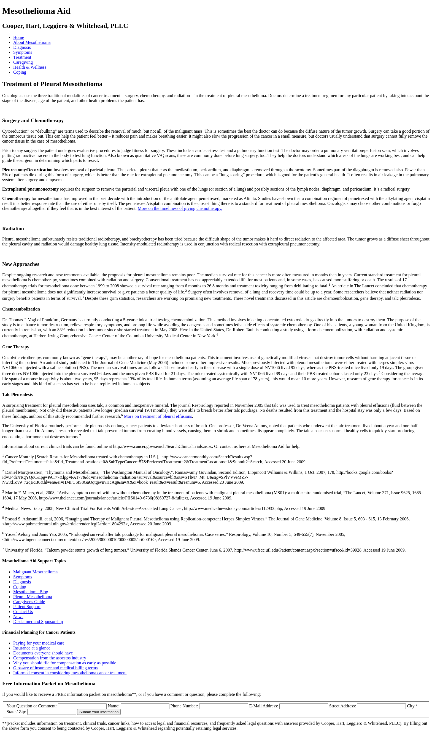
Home (18, 37)
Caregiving (23, 62)
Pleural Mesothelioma (32, 596)
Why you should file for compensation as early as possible (64, 663)
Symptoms (22, 52)
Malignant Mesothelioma (35, 571)
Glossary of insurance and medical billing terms (55, 667)
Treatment (22, 57)
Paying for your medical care (38, 643)
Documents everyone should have (43, 653)
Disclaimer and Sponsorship (38, 621)
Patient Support (26, 606)
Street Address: (343, 706)
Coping (19, 72)
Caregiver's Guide (29, 601)
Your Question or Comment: (32, 706)
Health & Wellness (29, 67)
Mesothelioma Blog (30, 591)
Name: (114, 706)
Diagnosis (22, 47)
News (18, 616)
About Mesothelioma (32, 42)
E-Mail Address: (264, 706)
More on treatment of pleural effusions (158, 416)
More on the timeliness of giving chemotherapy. (180, 208)
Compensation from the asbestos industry (49, 658)
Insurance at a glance (31, 648)
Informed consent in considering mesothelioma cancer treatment (69, 672)
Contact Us (23, 611)
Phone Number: (185, 706)
